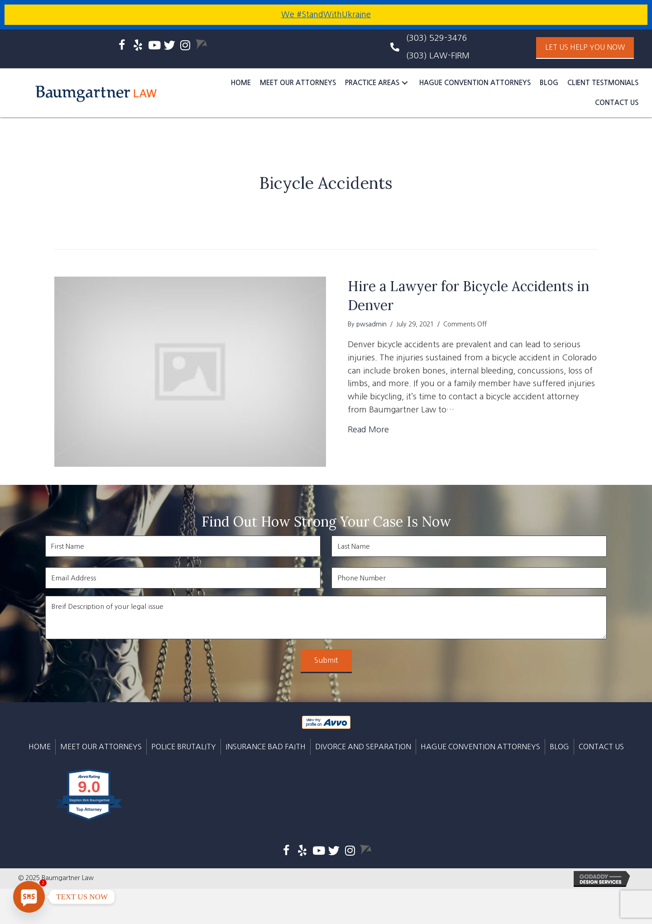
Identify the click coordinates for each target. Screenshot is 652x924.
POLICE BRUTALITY (183, 746)
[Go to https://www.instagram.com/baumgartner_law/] (185, 46)
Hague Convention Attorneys (480, 746)
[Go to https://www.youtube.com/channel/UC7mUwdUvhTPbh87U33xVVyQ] (153, 46)
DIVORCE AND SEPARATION (363, 746)
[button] (585, 48)
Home (40, 746)
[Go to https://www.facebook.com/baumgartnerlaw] (122, 46)
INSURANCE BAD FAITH (265, 746)
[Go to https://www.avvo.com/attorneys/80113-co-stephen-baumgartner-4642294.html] (201, 44)
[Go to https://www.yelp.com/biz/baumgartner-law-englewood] (138, 46)
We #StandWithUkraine (326, 14)
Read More (368, 430)
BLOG (559, 746)
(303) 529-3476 (436, 38)
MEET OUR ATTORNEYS (101, 746)
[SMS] (29, 897)
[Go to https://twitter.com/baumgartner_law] (169, 46)
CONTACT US (601, 746)
